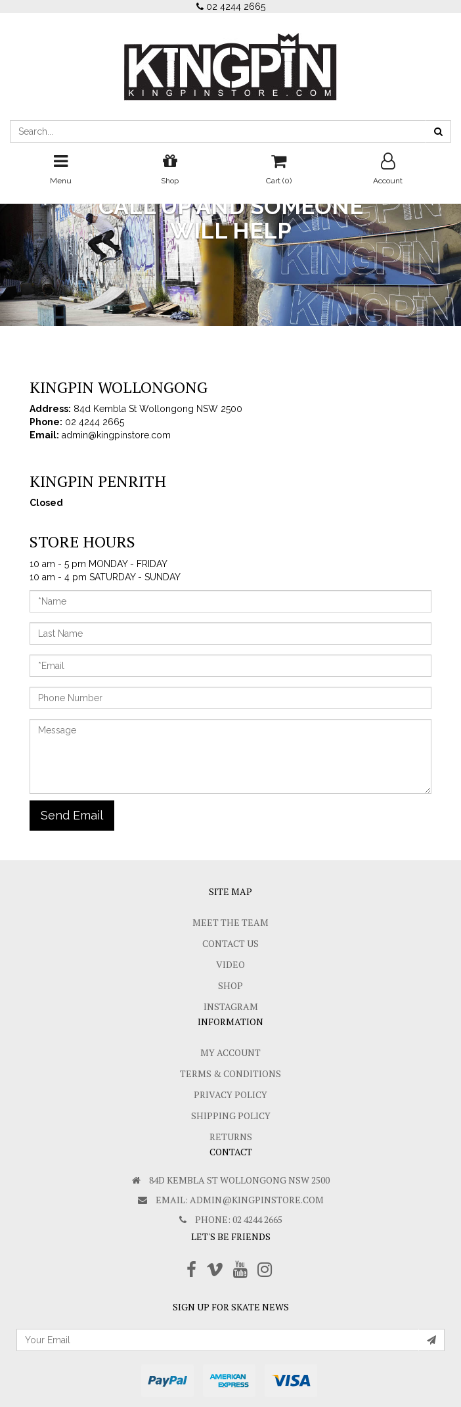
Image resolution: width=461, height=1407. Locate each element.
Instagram (231, 1006)
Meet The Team (230, 922)
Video (230, 964)
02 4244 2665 (230, 6)
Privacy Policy (230, 1094)
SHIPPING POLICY (231, 1115)
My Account (230, 1052)
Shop (230, 985)
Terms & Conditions (230, 1073)
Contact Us (230, 943)
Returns (230, 1136)
